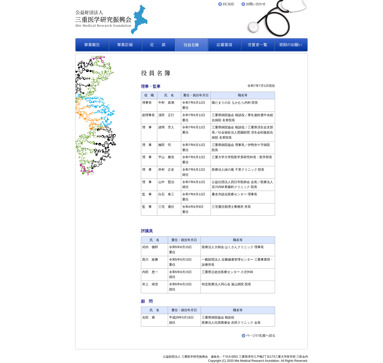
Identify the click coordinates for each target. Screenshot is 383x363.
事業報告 (91, 45)
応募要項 (224, 45)
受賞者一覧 (257, 45)
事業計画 (124, 45)
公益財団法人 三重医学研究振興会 (111, 19)
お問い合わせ (254, 4)
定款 (158, 45)
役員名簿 (191, 45)
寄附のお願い (291, 45)
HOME (226, 4)
